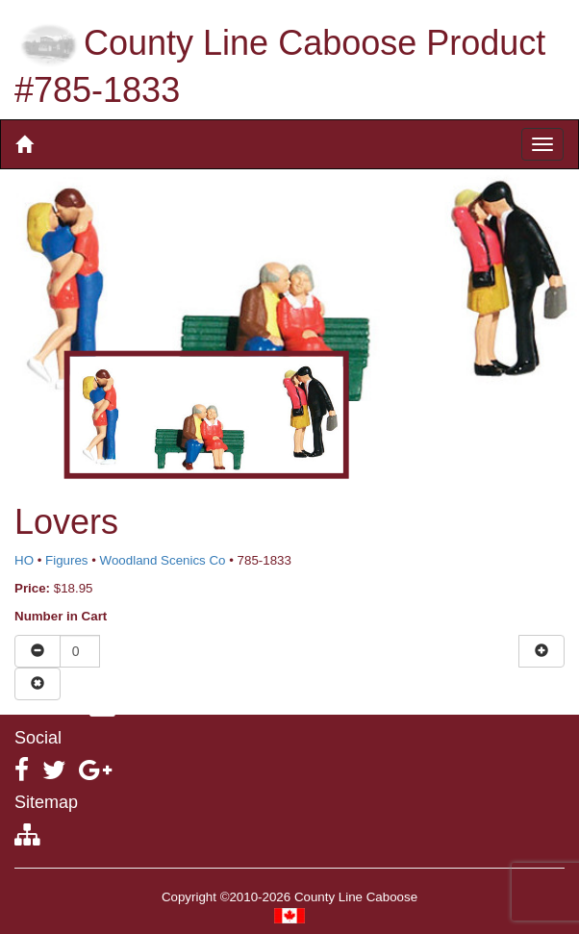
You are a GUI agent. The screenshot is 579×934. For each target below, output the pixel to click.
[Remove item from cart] (37, 684)
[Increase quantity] (541, 651)
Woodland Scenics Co (163, 560)
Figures (66, 560)
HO (24, 560)
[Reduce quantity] (37, 651)
